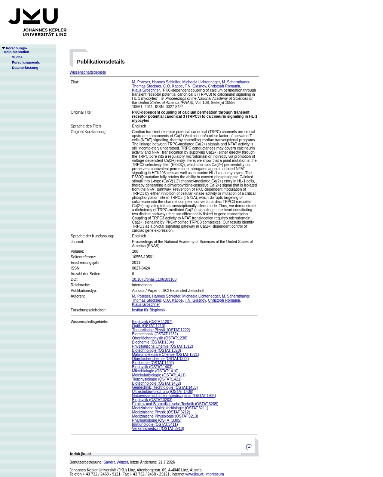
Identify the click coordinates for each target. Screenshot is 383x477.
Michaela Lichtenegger (201, 82)
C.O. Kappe (173, 86)
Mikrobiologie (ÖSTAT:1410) (155, 371)
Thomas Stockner (146, 86)
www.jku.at (194, 474)
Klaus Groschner (146, 90)
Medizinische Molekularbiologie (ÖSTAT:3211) (170, 408)
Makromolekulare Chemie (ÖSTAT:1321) (165, 355)
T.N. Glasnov (195, 86)
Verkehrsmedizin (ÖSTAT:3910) (158, 429)
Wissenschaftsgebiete (88, 72)
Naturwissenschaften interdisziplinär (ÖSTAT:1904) (174, 396)
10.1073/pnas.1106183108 (154, 279)
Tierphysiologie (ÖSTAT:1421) (156, 379)
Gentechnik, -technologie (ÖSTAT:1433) (165, 387)
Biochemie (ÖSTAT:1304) (153, 342)
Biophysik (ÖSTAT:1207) (152, 322)
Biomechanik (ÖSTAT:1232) (155, 334)
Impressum (214, 474)
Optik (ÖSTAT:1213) (148, 326)
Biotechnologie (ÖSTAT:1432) (156, 383)
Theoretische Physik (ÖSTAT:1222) (161, 330)
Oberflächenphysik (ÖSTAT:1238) (159, 338)
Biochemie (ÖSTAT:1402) (153, 363)
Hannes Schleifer (166, 82)
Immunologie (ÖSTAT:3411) (155, 424)
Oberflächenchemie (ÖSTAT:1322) (160, 359)
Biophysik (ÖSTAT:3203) (152, 400)
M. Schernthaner (235, 82)
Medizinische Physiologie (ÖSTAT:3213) (165, 416)
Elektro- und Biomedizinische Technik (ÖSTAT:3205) (175, 404)
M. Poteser (141, 82)
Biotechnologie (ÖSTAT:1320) (156, 350)
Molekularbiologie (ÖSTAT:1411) (159, 375)
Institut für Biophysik (148, 310)
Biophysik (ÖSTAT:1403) (152, 367)
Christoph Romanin (224, 86)
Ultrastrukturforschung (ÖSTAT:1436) (162, 392)
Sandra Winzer (116, 462)
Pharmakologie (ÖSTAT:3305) (156, 420)
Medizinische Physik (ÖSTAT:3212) (161, 412)
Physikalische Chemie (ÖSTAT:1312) (162, 346)
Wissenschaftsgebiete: (89, 322)
